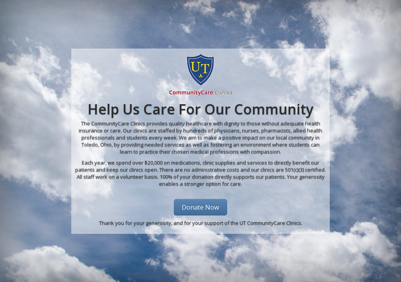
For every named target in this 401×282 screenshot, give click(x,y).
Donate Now (200, 207)
